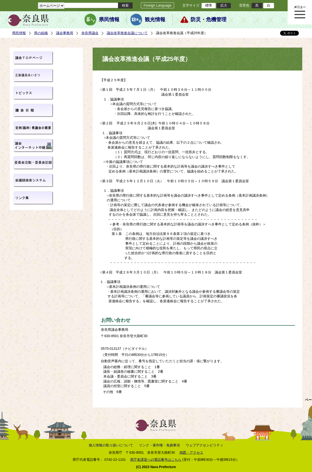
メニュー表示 (300, 12)
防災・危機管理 (208, 19)
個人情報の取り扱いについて (111, 445)
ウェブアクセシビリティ (204, 445)
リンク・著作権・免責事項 (159, 445)
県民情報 (109, 19)
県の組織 (41, 33)
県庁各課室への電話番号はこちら (155, 460)
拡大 (223, 5)
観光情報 (155, 19)
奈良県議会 (89, 33)
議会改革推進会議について (127, 33)
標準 (208, 5)
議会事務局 (64, 33)
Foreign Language (157, 5)
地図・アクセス (191, 452)
